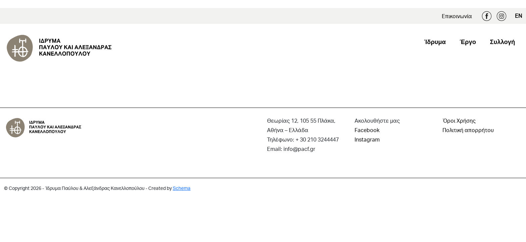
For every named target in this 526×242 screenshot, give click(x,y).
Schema (182, 188)
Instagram (501, 16)
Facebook (487, 16)
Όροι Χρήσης (459, 120)
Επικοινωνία (457, 15)
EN (518, 15)
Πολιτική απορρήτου (468, 129)
